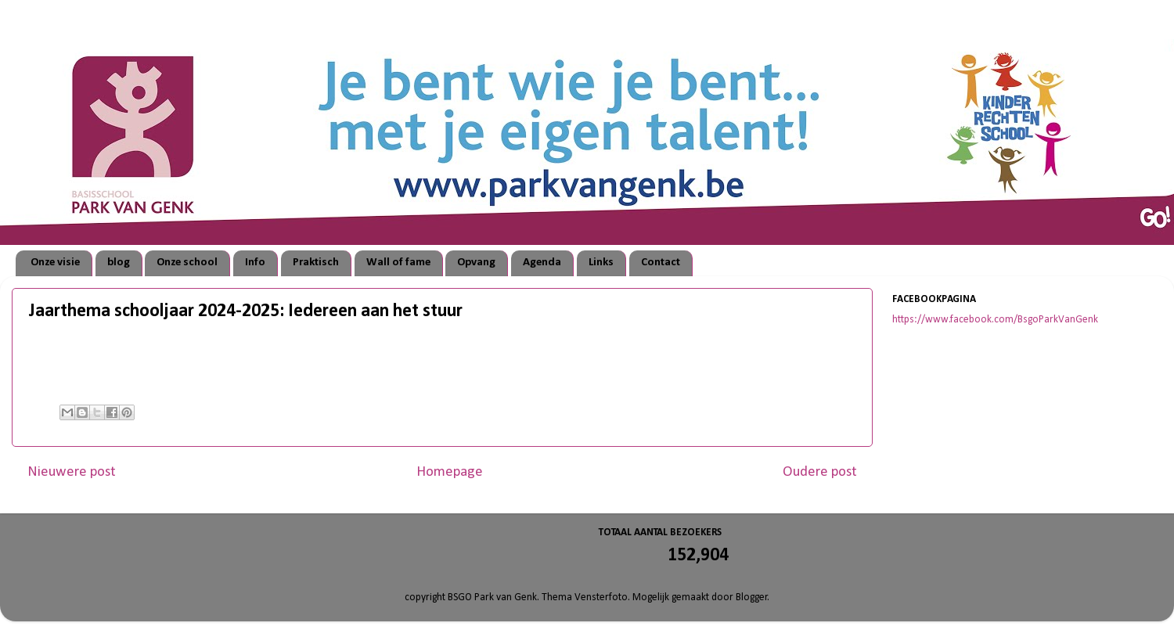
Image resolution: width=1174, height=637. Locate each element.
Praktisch (316, 262)
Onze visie (55, 262)
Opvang (476, 262)
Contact (660, 262)
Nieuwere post (71, 472)
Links (601, 262)
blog (118, 262)
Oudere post (820, 472)
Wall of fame (398, 262)
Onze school (187, 262)
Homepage (449, 472)
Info (255, 262)
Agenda (542, 262)
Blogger (752, 597)
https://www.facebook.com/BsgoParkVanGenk (995, 320)
